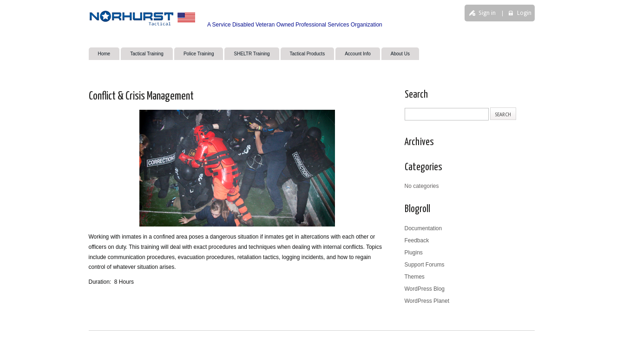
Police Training (199, 53)
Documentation (423, 228)
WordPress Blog (425, 289)
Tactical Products (307, 53)
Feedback (417, 240)
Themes (415, 276)
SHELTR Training (251, 53)
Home (104, 53)
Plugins (414, 252)
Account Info (358, 53)
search (450, 45)
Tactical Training (147, 53)
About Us (400, 53)
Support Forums (425, 264)
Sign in (487, 13)
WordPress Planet (427, 301)
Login (524, 13)
